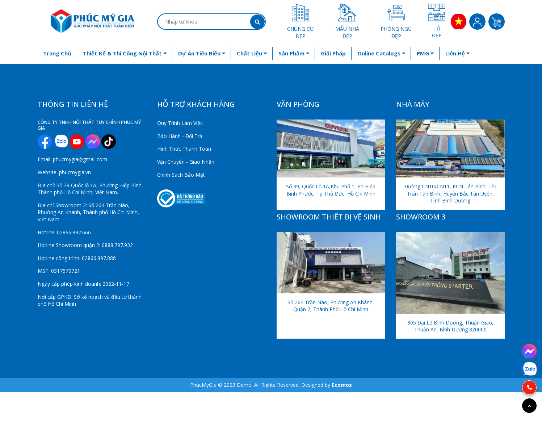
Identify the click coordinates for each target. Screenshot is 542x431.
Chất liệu (252, 53)
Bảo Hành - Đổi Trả (179, 136)
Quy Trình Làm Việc (180, 123)
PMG (425, 53)
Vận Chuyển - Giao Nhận (185, 161)
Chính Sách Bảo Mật (181, 174)
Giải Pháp (333, 53)
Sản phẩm (293, 53)
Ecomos (342, 384)
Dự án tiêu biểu (201, 53)
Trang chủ (57, 53)
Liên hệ (457, 53)
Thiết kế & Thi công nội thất (125, 53)
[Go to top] (529, 405)
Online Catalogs (381, 53)
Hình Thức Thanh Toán (184, 148)
